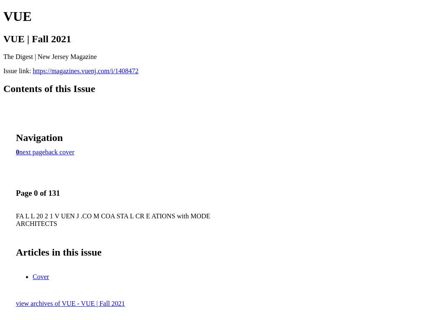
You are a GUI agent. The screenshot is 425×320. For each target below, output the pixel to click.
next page (32, 152)
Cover (41, 276)
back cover (60, 152)
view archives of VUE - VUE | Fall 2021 (70, 303)
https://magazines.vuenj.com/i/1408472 (85, 70)
